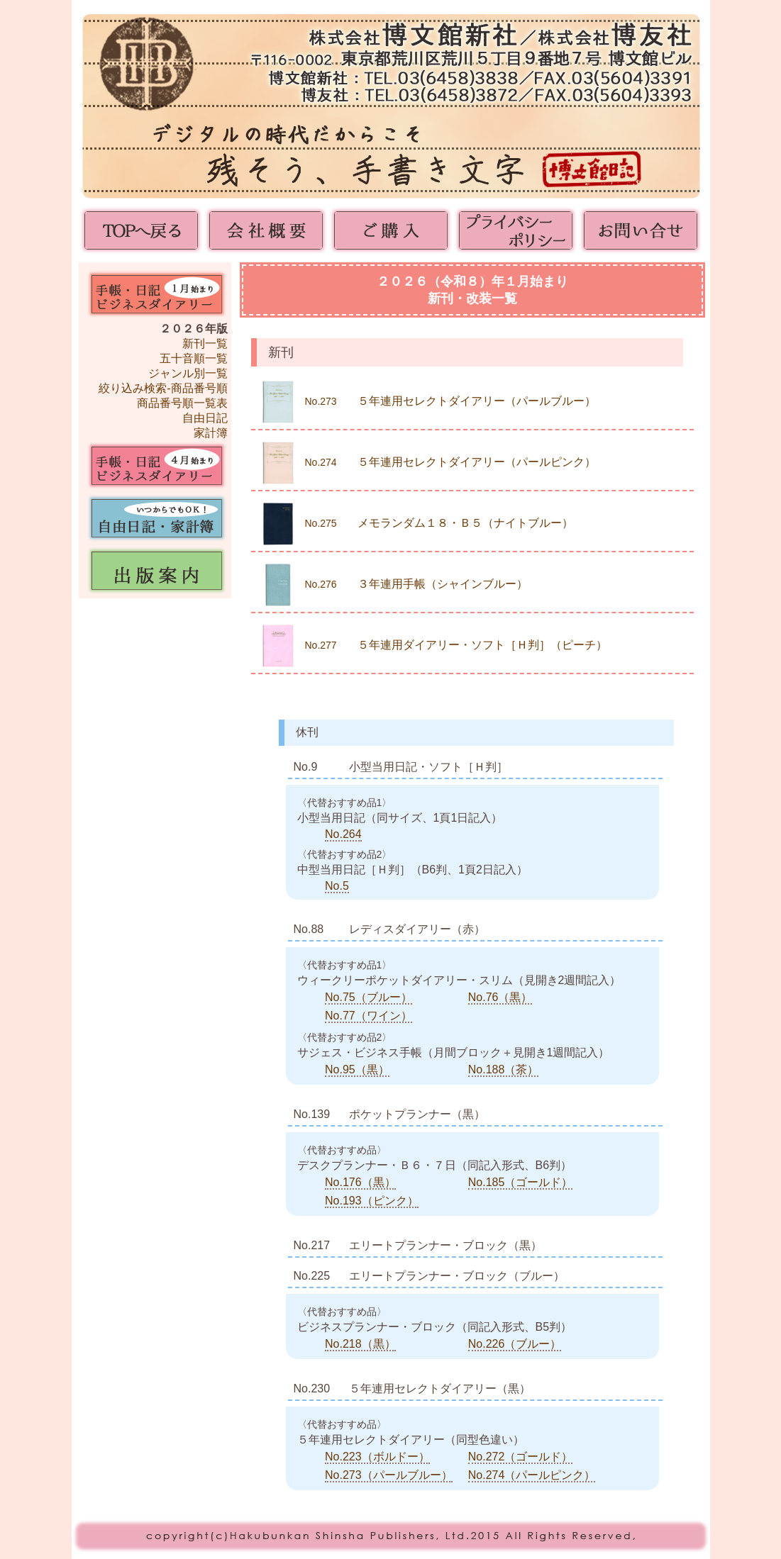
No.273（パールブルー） (389, 1475)
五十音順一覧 (194, 358)
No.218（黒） (360, 1344)
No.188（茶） (503, 1069)
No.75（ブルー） (368, 997)
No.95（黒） (357, 1069)
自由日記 (205, 418)
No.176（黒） (360, 1182)
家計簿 (211, 433)
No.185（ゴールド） (520, 1182)
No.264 (343, 834)
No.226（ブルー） (515, 1344)
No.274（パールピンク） (532, 1475)
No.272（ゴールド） (520, 1457)
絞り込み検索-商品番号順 (163, 388)
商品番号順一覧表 (182, 403)
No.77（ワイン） (368, 1016)
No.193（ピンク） (372, 1201)
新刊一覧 (205, 343)
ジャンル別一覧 (188, 373)
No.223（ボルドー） (377, 1457)
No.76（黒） (500, 997)
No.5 (337, 886)
